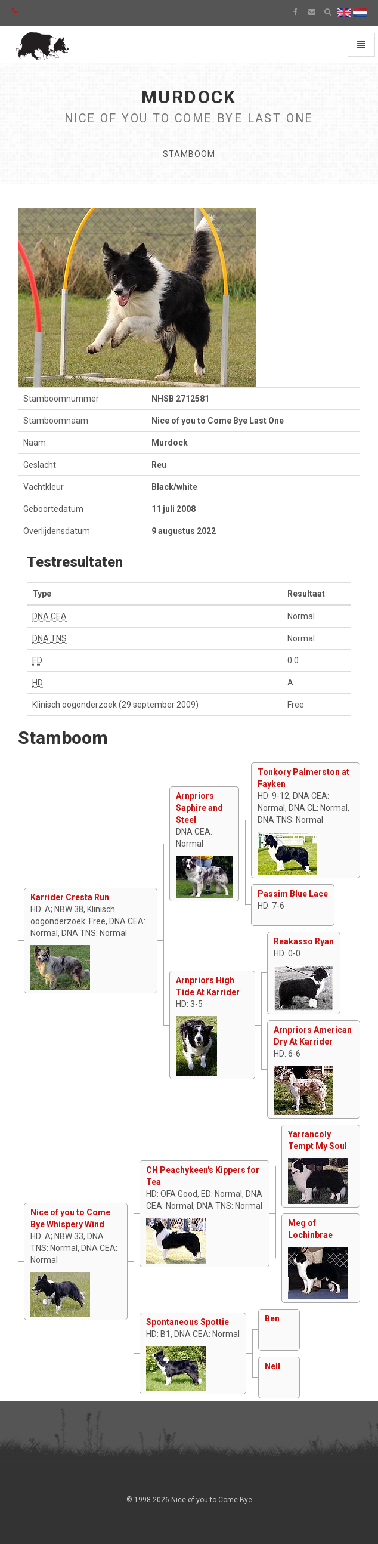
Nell (272, 1366)
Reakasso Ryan (304, 941)
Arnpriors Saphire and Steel (199, 808)
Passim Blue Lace (293, 893)
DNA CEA (49, 616)
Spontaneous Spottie (187, 1322)
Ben (272, 1318)
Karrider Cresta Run (69, 897)
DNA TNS (49, 638)
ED (37, 660)
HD (37, 682)
